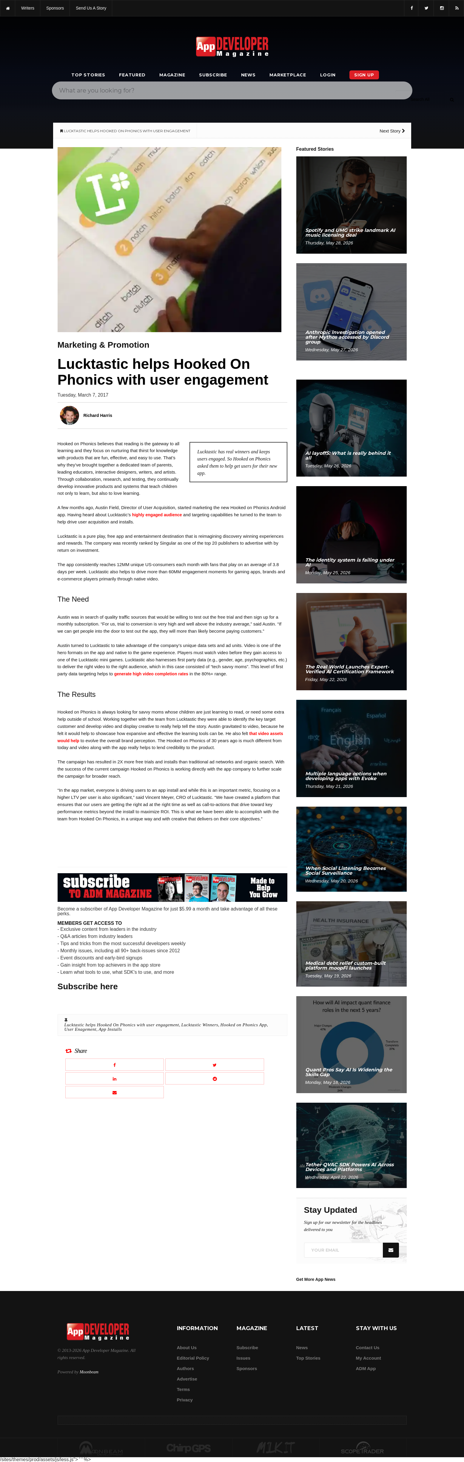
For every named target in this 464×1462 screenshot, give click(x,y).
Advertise (187, 1378)
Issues (244, 1358)
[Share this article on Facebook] (115, 1064)
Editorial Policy (193, 1358)
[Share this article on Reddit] (215, 1078)
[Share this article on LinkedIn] (115, 1078)
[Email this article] (115, 1092)
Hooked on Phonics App (244, 1024)
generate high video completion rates (151, 673)
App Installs (110, 1029)
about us (187, 1347)
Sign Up (364, 75)
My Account (368, 1358)
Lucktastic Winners (199, 1024)
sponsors (55, 8)
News (248, 75)
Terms (183, 1389)
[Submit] (451, 99)
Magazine (172, 75)
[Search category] (420, 99)
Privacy (185, 1399)
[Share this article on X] (215, 1064)
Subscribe (213, 75)
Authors (185, 1368)
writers (27, 8)
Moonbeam (89, 1372)
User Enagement (80, 1029)
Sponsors (247, 1368)
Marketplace (287, 75)
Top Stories (88, 75)
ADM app (366, 1368)
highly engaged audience (157, 514)
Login (328, 75)
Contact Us (368, 1347)
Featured (132, 75)
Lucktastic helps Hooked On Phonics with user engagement (121, 1024)
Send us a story (91, 8)
